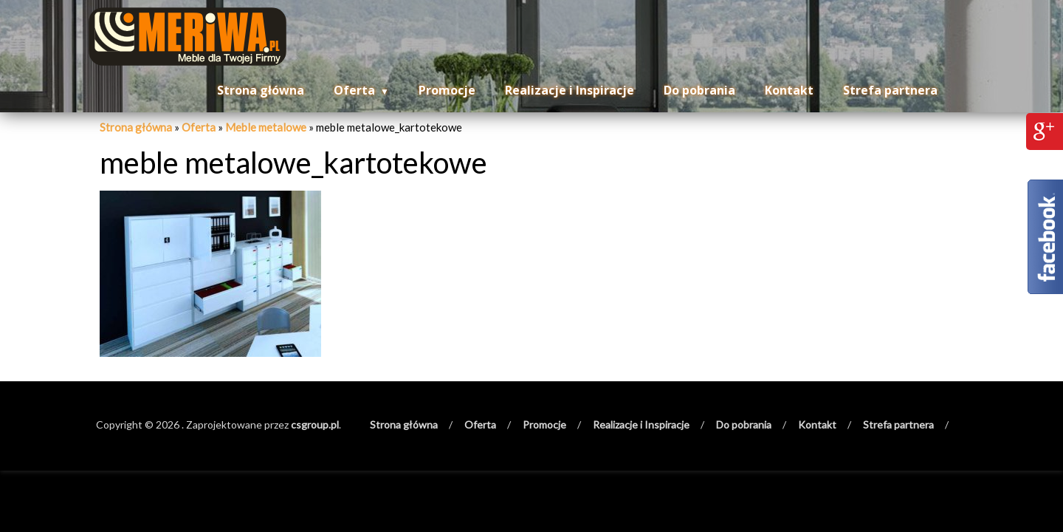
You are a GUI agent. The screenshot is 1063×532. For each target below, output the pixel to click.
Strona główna (260, 90)
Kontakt (789, 90)
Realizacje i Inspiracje (569, 90)
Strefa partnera (890, 90)
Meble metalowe (265, 127)
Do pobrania (699, 90)
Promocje (447, 90)
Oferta (354, 90)
